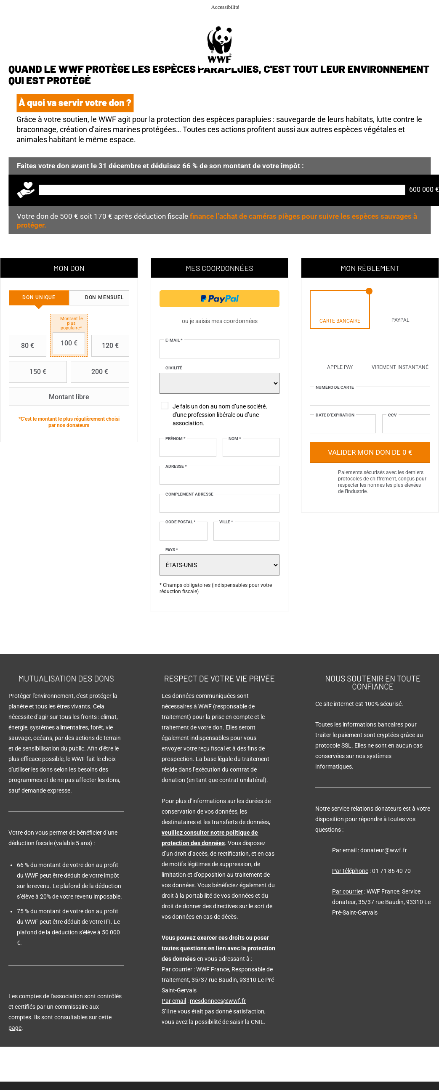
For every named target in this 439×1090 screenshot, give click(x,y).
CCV (392, 415)
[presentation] (39, 298)
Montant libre (50, 396)
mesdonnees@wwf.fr (218, 1000)
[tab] (39, 297)
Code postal (180, 522)
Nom (235, 438)
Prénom (175, 438)
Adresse (176, 466)
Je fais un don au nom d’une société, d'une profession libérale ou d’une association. (220, 415)
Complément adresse (189, 494)
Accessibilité (225, 7)
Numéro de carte (335, 387)
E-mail (174, 340)
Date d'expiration (335, 415)
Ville (226, 522)
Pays (171, 549)
